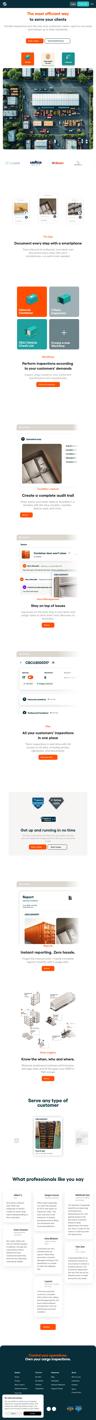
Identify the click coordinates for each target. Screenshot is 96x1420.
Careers (74, 1385)
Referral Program (21, 1388)
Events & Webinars (58, 1385)
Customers (75, 1381)
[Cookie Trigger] (76, 1392)
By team (38, 1377)
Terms (74, 1389)
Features (38, 1385)
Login (73, 4)
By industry (39, 1381)
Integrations (39, 1388)
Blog (52, 1377)
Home (17, 1377)
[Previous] (16, 1140)
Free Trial (18, 1393)
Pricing (17, 1381)
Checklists (55, 1381)
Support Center (57, 1388)
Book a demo (20, 1385)
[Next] (79, 1140)
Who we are (76, 1377)
